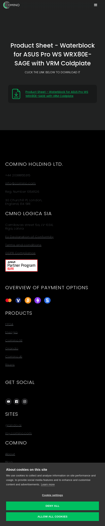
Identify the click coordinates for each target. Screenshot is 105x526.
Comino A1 (13, 356)
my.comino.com (18, 433)
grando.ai (13, 425)
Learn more (48, 484)
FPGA (9, 324)
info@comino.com (20, 183)
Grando (11, 348)
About (10, 454)
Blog (9, 462)
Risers (10, 364)
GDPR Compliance (20, 253)
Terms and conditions (23, 245)
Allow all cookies (52, 516)
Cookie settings (52, 495)
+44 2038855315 (17, 175)
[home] (11, 5)
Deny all (52, 505)
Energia (11, 332)
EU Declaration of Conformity (29, 236)
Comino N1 (13, 340)
